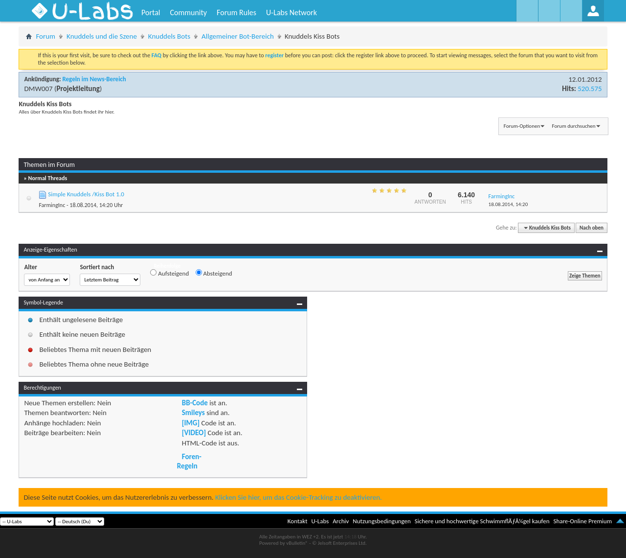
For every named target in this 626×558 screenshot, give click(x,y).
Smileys (193, 412)
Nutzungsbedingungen (382, 521)
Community (188, 12)
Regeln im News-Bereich (94, 79)
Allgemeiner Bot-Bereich (237, 36)
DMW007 (38, 88)
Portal (150, 12)
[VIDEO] (194, 432)
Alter (30, 267)
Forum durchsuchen (574, 126)
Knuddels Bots (169, 36)
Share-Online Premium (582, 521)
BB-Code (195, 402)
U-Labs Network (291, 12)
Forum (45, 36)
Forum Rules (236, 12)
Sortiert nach (97, 267)
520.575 (590, 88)
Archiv (341, 521)
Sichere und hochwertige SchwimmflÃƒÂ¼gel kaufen (482, 521)
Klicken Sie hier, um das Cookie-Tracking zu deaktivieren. (298, 497)
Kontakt (298, 521)
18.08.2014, (508, 204)
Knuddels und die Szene (102, 36)
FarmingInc (52, 205)
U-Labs (320, 521)
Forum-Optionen (522, 126)
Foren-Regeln (189, 461)
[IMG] (191, 422)
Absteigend (214, 273)
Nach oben (592, 228)
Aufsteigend (169, 273)
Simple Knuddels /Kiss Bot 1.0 (86, 194)
